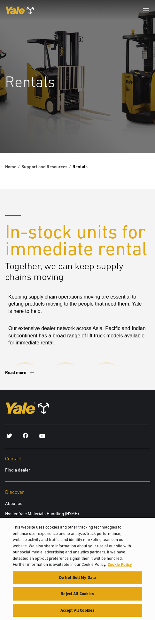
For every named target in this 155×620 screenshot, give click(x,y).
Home (10, 166)
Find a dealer (17, 469)
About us (13, 503)
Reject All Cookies (77, 597)
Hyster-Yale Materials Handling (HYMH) (42, 513)
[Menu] (146, 10)
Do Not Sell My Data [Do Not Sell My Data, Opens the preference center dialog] (77, 581)
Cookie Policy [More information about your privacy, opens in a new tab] (120, 568)
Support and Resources (44, 166)
